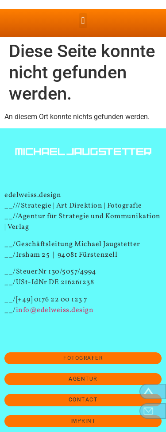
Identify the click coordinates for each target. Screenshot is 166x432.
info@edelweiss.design (55, 310)
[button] (83, 20)
